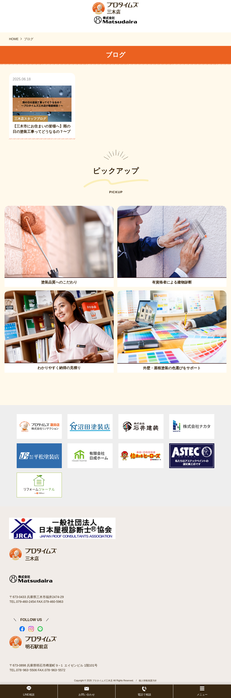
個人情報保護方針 (148, 680)
